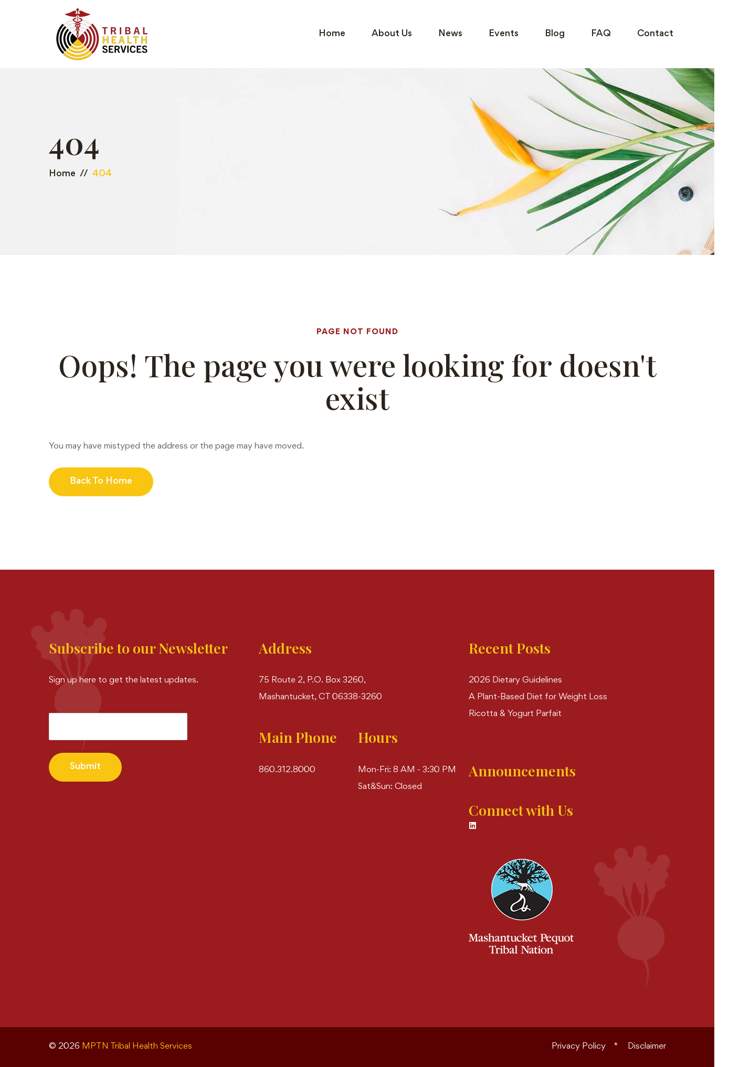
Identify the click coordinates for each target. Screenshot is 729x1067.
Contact (655, 34)
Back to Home (101, 481)
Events (504, 34)
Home (332, 34)
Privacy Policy (579, 1047)
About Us (392, 34)
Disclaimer (647, 1047)
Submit (85, 767)
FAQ (601, 34)
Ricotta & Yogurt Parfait (515, 714)
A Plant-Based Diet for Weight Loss (538, 697)
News (450, 34)
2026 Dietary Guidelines (515, 681)
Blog (555, 34)
